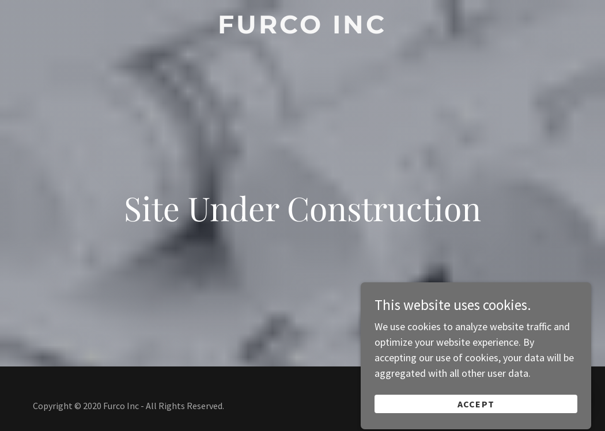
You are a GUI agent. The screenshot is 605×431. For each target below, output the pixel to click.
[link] (302, 29)
